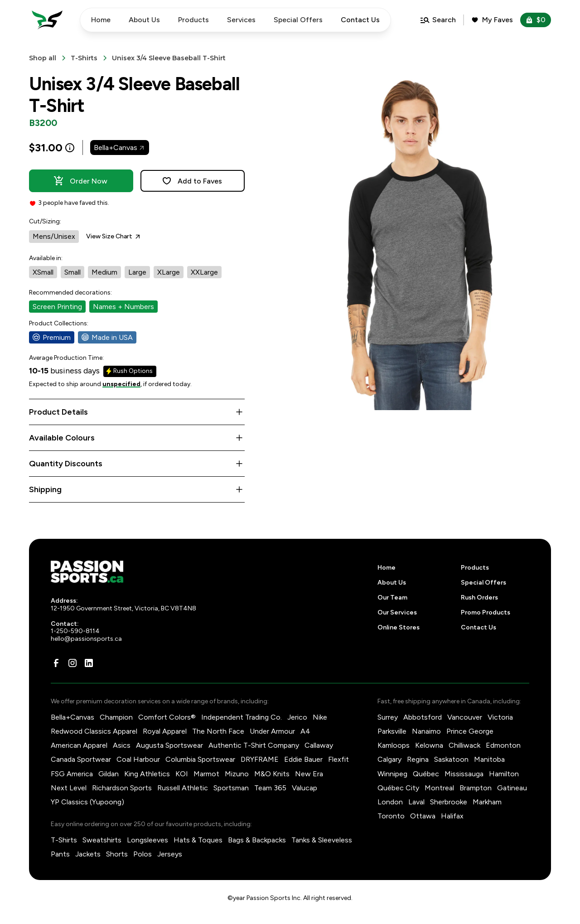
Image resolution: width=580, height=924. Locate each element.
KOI (181, 773)
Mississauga (464, 773)
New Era (309, 773)
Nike (320, 717)
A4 (305, 731)
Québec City (398, 788)
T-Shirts (64, 840)
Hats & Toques (198, 840)
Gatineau (512, 788)
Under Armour (272, 731)
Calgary (389, 759)
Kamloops (393, 745)
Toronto (391, 816)
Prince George (469, 731)
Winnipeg (392, 773)
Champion (116, 717)
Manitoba (489, 759)
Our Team (392, 597)
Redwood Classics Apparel (94, 731)
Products (193, 19)
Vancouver (464, 717)
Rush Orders (479, 597)
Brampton (475, 788)
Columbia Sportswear (200, 759)
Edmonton (503, 745)
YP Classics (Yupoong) (87, 802)
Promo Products (485, 612)
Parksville (391, 731)
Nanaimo (426, 731)
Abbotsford (422, 717)
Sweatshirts (101, 840)
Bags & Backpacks (257, 840)
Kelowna (429, 745)
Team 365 (270, 788)
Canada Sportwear (81, 759)
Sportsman (231, 788)
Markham (487, 802)
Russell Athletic (182, 788)
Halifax (452, 816)
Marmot (206, 773)
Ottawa (422, 816)
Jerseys (169, 854)
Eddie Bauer (303, 759)
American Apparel (79, 745)
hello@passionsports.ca (86, 639)
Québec (426, 773)
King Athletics (147, 773)
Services (241, 19)
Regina (418, 759)
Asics (121, 745)
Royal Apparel (165, 731)
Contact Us (478, 627)
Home (101, 19)
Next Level (69, 788)
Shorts (117, 854)
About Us (144, 19)
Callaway (318, 745)
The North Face (218, 731)
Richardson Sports (122, 788)
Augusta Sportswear (169, 745)
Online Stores (398, 627)
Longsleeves (147, 840)
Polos (142, 854)
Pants (60, 854)
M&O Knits (272, 773)
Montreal (439, 788)
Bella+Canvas (72, 717)
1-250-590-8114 (75, 631)
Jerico (297, 717)
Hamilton (504, 773)
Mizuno (237, 773)
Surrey (387, 717)
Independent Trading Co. (241, 717)
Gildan (108, 773)
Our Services (397, 612)
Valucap (304, 788)
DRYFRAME (260, 759)
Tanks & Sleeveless (321, 840)
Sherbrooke (448, 802)
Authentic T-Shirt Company (253, 745)
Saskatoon (451, 759)
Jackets (88, 854)
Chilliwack (464, 745)
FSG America (72, 773)
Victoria (500, 717)
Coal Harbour (138, 759)
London (390, 802)
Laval (416, 802)
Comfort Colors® (167, 717)
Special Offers (298, 19)
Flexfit (338, 759)
